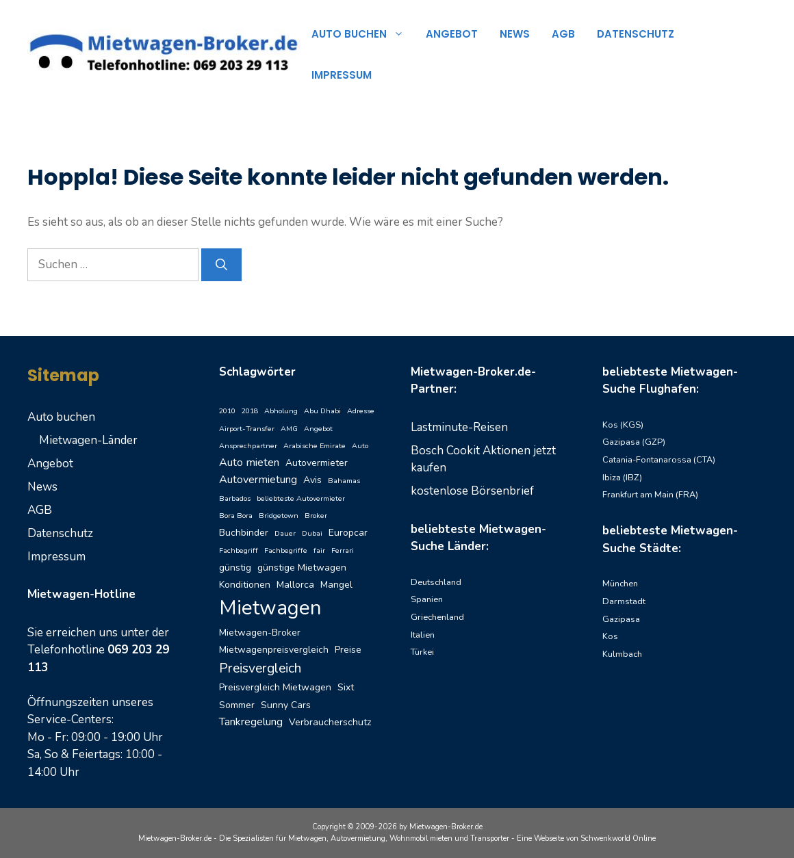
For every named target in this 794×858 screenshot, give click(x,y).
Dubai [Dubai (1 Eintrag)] (312, 533)
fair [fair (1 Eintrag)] (319, 550)
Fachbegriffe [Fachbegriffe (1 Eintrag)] (285, 550)
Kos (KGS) (622, 425)
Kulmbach (622, 654)
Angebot (452, 34)
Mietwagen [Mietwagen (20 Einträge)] (270, 607)
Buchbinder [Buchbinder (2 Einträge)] (243, 532)
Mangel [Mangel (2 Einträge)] (336, 584)
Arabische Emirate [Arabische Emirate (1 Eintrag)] (314, 446)
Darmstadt (623, 601)
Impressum (341, 75)
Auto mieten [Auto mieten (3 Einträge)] (249, 462)
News (515, 34)
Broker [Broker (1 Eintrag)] (316, 515)
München (620, 583)
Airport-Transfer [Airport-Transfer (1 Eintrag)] (246, 429)
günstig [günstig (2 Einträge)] (235, 567)
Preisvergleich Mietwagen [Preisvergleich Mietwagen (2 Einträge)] (275, 687)
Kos (610, 636)
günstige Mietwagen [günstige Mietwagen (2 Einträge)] (301, 567)
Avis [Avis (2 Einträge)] (312, 479)
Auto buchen (363, 34)
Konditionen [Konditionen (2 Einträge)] (244, 584)
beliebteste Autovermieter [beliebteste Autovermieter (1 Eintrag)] (301, 498)
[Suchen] (221, 264)
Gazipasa (621, 619)
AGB (563, 34)
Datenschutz (635, 34)
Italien (423, 635)
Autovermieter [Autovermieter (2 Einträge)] (316, 462)
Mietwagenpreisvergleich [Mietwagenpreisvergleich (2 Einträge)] (274, 649)
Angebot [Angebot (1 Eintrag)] (318, 429)
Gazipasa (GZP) (633, 442)
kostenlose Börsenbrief (472, 491)
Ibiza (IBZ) (622, 477)
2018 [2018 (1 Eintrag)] (250, 411)
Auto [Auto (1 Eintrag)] (360, 446)
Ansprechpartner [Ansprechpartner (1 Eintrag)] (248, 446)
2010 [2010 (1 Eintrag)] (227, 411)
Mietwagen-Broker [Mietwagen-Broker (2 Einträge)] (259, 632)
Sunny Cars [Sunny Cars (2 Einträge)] (286, 705)
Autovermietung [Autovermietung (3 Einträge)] (258, 479)
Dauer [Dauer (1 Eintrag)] (285, 533)
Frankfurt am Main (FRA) (650, 495)
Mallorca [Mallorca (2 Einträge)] (295, 584)
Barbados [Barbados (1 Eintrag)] (235, 498)
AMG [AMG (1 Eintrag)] (289, 429)
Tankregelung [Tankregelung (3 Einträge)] (251, 721)
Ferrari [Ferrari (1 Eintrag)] (342, 550)
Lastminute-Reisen (459, 427)
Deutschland (436, 582)
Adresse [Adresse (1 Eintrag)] (360, 411)
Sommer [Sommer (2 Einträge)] (237, 705)
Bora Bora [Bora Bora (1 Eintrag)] (236, 515)
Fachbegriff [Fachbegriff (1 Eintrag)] (238, 550)
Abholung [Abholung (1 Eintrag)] (281, 411)
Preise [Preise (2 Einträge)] (348, 649)
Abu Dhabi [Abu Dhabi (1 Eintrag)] (322, 411)
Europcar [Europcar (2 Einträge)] (348, 532)
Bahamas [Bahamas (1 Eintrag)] (344, 481)
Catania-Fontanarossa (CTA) (658, 460)
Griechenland (437, 617)
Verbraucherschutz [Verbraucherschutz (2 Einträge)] (330, 722)
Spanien (427, 599)
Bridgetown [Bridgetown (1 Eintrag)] (278, 515)
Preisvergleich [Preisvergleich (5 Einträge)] (260, 668)
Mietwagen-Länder (88, 440)
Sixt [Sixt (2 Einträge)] (345, 687)
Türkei (422, 652)
